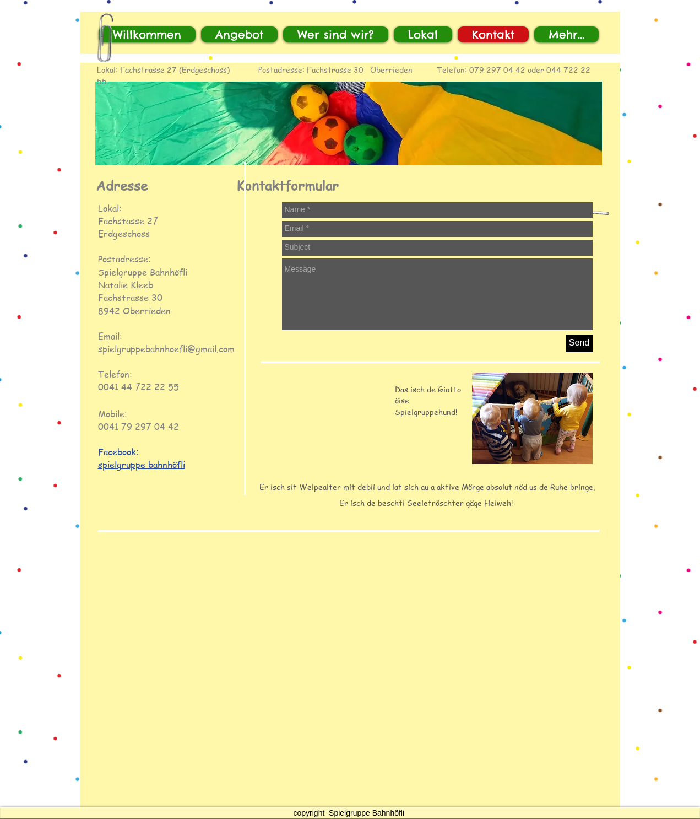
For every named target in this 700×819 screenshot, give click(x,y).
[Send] (579, 343)
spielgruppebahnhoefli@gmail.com (166, 349)
